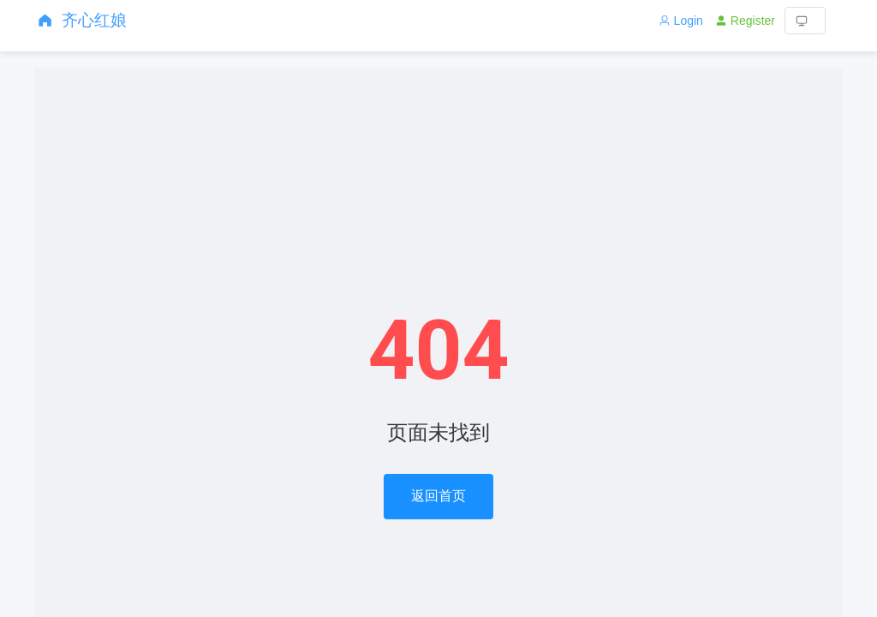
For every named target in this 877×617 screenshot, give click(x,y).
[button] (805, 20)
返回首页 (438, 495)
